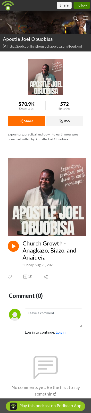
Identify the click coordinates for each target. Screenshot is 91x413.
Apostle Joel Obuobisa (28, 39)
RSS (64, 121)
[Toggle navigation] (85, 18)
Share (26, 121)
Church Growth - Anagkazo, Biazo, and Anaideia (49, 250)
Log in (61, 332)
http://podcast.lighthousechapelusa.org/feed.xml (42, 46)
